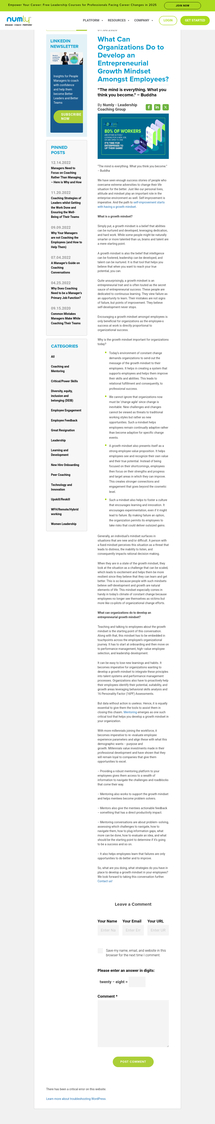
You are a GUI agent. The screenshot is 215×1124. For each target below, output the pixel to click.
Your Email (131, 929)
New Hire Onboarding (65, 466)
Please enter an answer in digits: (126, 978)
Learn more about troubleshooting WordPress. (76, 1107)
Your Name (107, 929)
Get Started (195, 20)
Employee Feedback (64, 421)
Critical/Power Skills (64, 382)
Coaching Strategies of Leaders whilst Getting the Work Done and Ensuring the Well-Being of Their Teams (66, 209)
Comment (108, 1004)
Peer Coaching (60, 476)
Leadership (58, 441)
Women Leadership (63, 525)
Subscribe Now (72, 117)
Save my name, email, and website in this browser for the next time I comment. (136, 961)
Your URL (155, 929)
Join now (182, 5)
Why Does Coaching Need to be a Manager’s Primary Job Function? (66, 294)
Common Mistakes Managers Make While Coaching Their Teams (66, 319)
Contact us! (105, 889)
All (53, 357)
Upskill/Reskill (60, 500)
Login (168, 20)
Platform (93, 20)
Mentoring (130, 720)
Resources (119, 20)
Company (144, 20)
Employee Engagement (66, 411)
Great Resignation (63, 431)
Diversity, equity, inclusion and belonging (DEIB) (62, 396)
